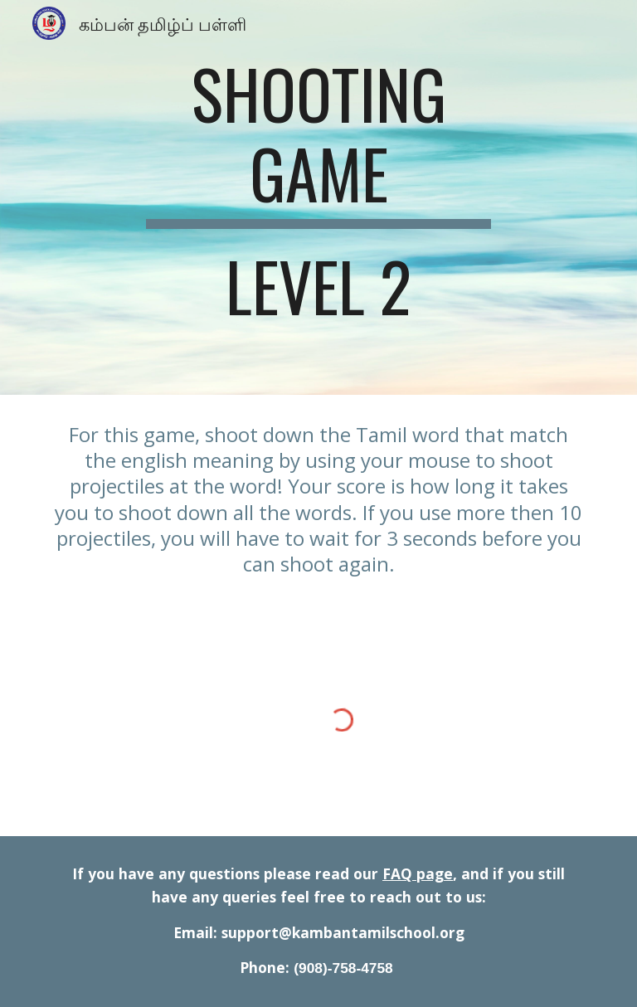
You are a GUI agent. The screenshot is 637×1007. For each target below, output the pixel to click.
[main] (318, 197)
